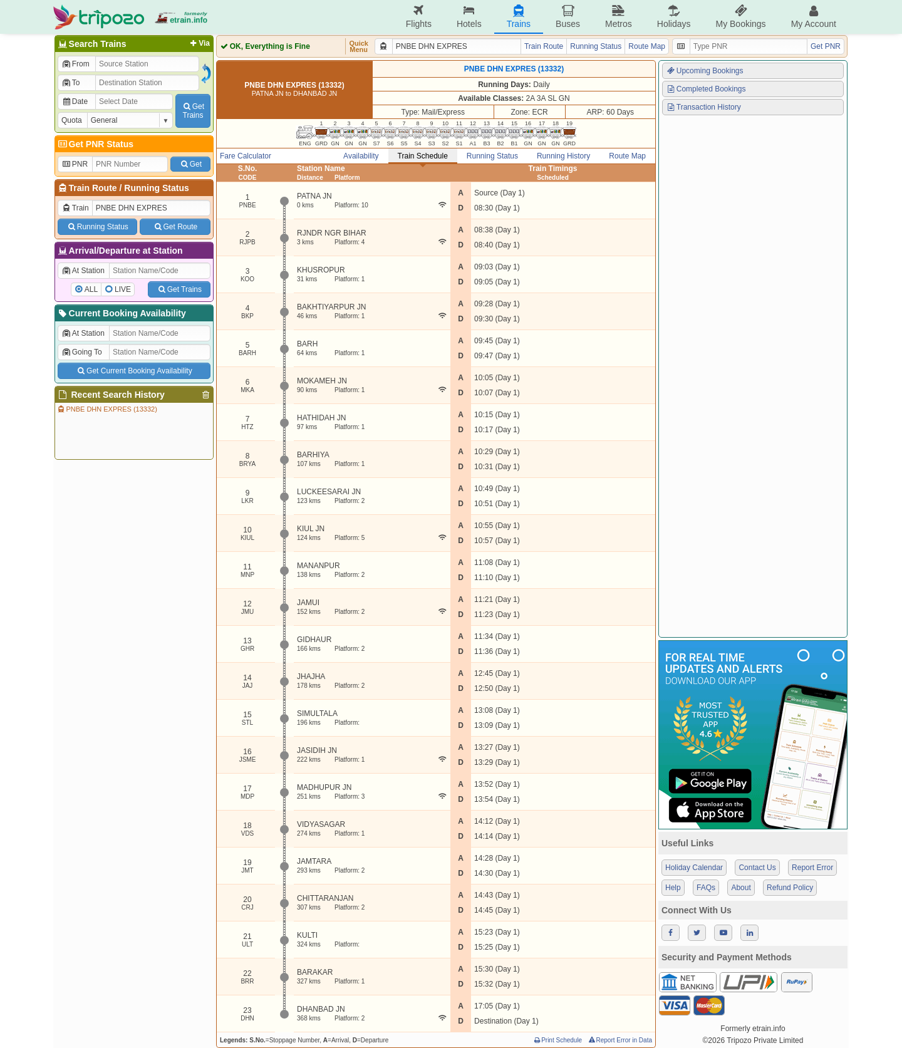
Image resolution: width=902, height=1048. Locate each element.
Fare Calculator (245, 156)
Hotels (469, 16)
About (740, 887)
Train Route (93, 188)
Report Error (812, 867)
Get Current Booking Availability (134, 370)
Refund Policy (790, 887)
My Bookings (740, 16)
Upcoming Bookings (705, 70)
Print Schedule (557, 1040)
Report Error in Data (620, 1040)
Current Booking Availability (121, 313)
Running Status (156, 188)
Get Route (175, 226)
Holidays (674, 16)
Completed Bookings (706, 89)
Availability (360, 156)
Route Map (646, 46)
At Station (83, 270)
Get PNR (826, 46)
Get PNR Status (94, 144)
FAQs (706, 887)
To (70, 82)
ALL (91, 289)
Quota (71, 120)
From (75, 64)
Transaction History (703, 107)
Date (74, 101)
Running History (563, 156)
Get (190, 164)
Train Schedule (423, 156)
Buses (568, 16)
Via (199, 43)
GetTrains (193, 111)
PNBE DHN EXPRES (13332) (106, 409)
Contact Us (757, 867)
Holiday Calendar (694, 867)
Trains (519, 16)
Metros (618, 16)
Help (673, 887)
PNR (74, 164)
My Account (813, 16)
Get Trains (179, 289)
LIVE (123, 289)
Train (75, 208)
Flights (419, 16)
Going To (81, 352)
